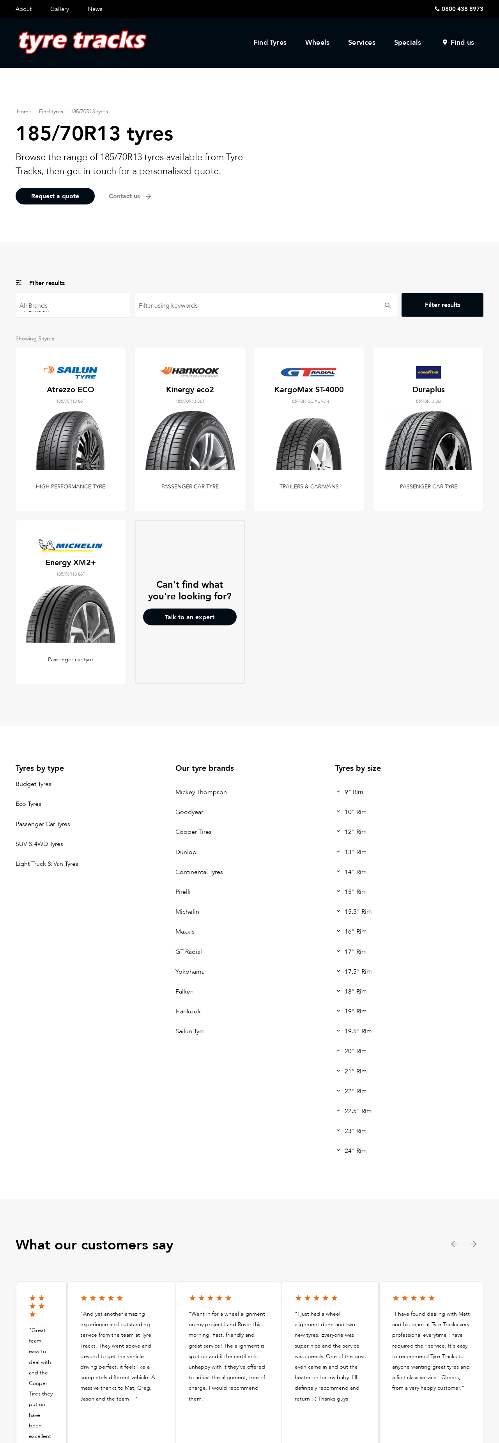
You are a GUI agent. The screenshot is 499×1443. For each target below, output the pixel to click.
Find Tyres (270, 43)
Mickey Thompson (201, 792)
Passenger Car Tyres (43, 824)
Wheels (317, 43)
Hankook (72, 309)
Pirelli (183, 892)
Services (361, 43)
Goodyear (189, 812)
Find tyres (51, 111)
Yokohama (190, 971)
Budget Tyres (33, 784)
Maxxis (185, 932)
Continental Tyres (199, 872)
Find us (462, 43)
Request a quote (55, 196)
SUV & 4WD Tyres (39, 844)
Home (24, 111)
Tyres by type (40, 768)
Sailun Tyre (190, 1031)
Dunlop (185, 852)
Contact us (130, 196)
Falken (184, 991)
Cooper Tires (193, 832)
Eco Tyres (28, 804)
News (95, 9)
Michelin (187, 912)
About (24, 9)
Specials (407, 43)
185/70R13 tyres (89, 111)
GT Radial (188, 952)
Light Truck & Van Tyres (47, 864)
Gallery (59, 9)
